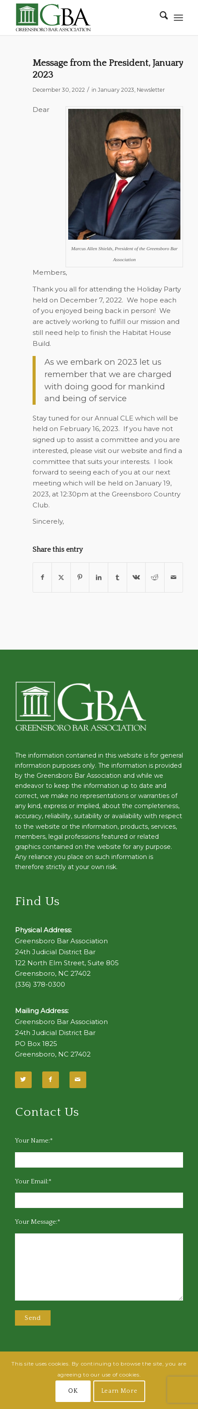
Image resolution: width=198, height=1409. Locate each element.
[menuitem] (159, 17)
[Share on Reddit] (155, 577)
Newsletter (151, 89)
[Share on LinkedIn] (98, 577)
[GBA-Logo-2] (82, 17)
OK (72, 1391)
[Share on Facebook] (42, 577)
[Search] (159, 17)
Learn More (119, 1391)
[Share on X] (61, 577)
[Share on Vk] (136, 577)
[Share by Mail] (174, 577)
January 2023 (116, 89)
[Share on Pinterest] (80, 577)
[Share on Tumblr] (117, 577)
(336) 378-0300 (40, 984)
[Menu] (178, 17)
